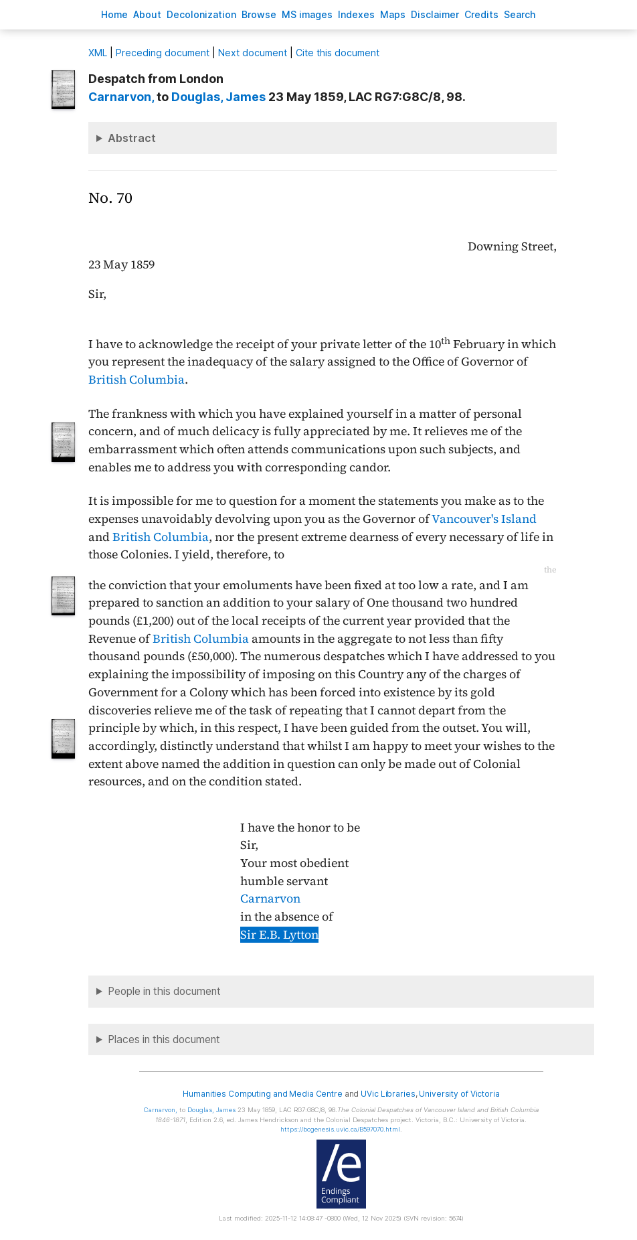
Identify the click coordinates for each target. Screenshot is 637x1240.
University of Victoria (459, 1094)
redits (481, 14)
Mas (392, 14)
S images (307, 14)
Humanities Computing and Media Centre (263, 1094)
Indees (356, 14)
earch (520, 14)
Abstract (132, 138)
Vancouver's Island (484, 519)
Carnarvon (270, 898)
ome (114, 14)
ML (97, 52)
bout (147, 14)
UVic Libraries (388, 1094)
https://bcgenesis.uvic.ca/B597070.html (340, 1129)
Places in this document (164, 1039)
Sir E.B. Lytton (279, 935)
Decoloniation (201, 14)
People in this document (164, 991)
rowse (259, 14)
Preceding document (162, 52)
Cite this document (337, 52)
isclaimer (435, 14)
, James (218, 97)
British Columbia (136, 380)
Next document (252, 52)
